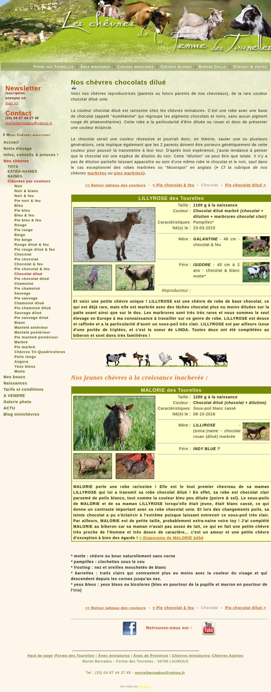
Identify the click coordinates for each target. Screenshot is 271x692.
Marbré (21, 342)
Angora (21, 362)
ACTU (9, 408)
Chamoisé (23, 284)
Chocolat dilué (28, 274)
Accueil (11, 142)
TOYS (13, 166)
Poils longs (25, 357)
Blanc (19, 323)
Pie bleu (22, 210)
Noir (18, 186)
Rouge (20, 225)
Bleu (18, 205)
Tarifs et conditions (24, 389)
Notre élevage (18, 148)
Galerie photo (17, 402)
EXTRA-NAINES (22, 171)
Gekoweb (144, 686)
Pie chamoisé (27, 288)
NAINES (15, 176)
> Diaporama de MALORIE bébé (171, 538)
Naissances (15, 383)
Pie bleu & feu (27, 220)
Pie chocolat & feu (32, 269)
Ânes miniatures (95, 66)
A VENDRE (14, 395)
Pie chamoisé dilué (32, 308)
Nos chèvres (16, 161)
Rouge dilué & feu (31, 244)
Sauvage (22, 293)
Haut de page (40, 656)
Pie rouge (23, 230)
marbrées (97, 173)
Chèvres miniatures (135, 66)
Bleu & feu (24, 215)
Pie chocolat (26, 259)
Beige (19, 235)
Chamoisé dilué (29, 303)
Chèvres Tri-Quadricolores (39, 352)
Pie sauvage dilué (31, 318)
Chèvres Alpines (176, 66)
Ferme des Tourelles (54, 66)
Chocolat (23, 254)
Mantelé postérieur (32, 332)
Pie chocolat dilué (31, 279)
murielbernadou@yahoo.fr (29, 123)
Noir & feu (24, 196)
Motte (19, 371)
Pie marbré (24, 347)
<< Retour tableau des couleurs (115, 185)
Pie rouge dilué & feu (34, 249)
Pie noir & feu (27, 201)
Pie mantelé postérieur (36, 337)
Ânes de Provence (150, 656)
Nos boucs (14, 377)
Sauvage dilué (27, 313)
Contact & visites (250, 66)
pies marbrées (128, 173)
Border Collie (213, 66)
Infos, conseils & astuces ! (31, 155)
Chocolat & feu (28, 264)
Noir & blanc (26, 191)
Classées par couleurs (29, 181)
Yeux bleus (25, 366)
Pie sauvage (26, 298)
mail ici (11, 103)
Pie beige (23, 240)
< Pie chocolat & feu (173, 185)
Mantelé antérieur (31, 327)
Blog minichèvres (22, 414)
